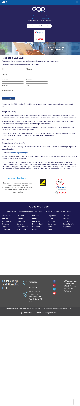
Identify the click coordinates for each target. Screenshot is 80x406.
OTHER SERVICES (69, 284)
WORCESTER (67, 285)
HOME (65, 280)
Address (4, 74)
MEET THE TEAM (68, 289)
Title (3, 69)
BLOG (65, 290)
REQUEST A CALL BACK (70, 287)
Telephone (5, 85)
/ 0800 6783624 (34, 288)
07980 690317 (33, 21)
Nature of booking (7, 90)
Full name (29, 69)
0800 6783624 (46, 21)
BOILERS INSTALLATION (70, 282)
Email (27, 85)
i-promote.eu (39, 313)
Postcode (29, 80)
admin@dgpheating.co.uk (20, 153)
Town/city (5, 80)
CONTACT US (67, 292)
